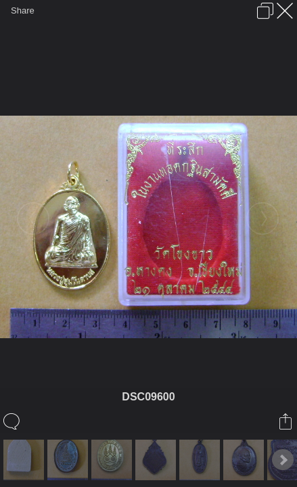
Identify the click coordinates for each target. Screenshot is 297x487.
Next (283, 460)
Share (23, 10)
